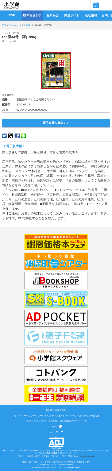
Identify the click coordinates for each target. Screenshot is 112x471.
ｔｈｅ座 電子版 (10, 33)
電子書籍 (26, 25)
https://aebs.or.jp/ (87, 456)
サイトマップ (56, 432)
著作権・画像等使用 (56, 410)
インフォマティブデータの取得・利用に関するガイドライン (56, 421)
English (56, 426)
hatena (4, 136)
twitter (10, 136)
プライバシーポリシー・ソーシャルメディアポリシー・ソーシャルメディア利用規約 (56, 415)
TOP (4, 25)
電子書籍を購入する (56, 123)
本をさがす (14, 25)
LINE (23, 136)
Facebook (17, 136)
